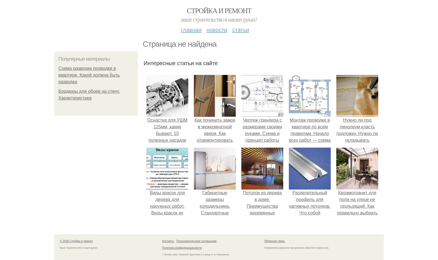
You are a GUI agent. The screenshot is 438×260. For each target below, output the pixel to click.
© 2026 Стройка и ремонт (76, 241)
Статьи (240, 30)
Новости (216, 30)
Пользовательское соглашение (197, 241)
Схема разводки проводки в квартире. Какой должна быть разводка (89, 75)
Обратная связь (274, 241)
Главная (191, 30)
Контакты (168, 241)
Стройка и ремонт (219, 11)
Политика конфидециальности (182, 247)
